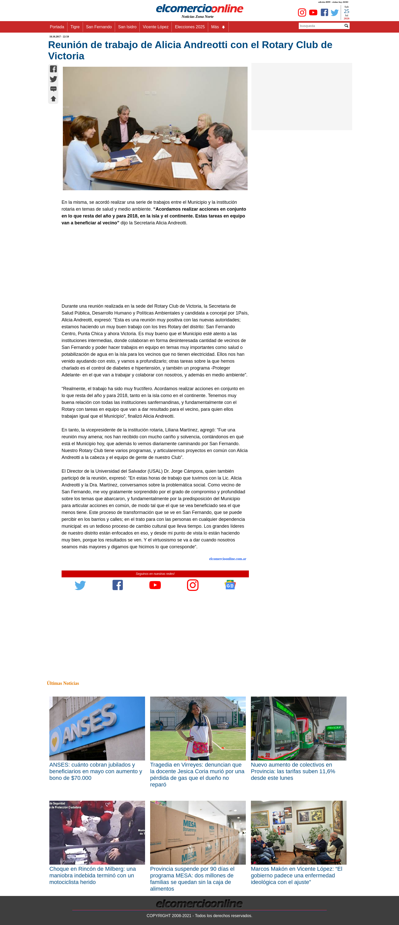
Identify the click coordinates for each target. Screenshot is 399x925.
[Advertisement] (152, 264)
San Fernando (99, 27)
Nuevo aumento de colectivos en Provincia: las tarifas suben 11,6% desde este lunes (293, 771)
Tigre (75, 27)
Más (218, 27)
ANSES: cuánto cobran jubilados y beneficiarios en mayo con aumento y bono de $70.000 (95, 771)
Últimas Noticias (63, 683)
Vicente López (155, 27)
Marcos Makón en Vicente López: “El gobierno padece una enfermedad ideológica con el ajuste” (296, 875)
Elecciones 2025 (190, 27)
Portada (57, 27)
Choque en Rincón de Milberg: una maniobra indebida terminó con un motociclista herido (92, 875)
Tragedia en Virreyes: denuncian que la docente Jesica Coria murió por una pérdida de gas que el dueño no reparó (197, 774)
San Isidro (127, 27)
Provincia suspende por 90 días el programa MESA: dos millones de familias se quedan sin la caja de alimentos (192, 879)
